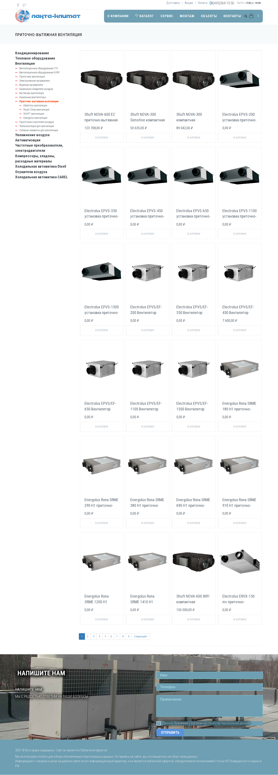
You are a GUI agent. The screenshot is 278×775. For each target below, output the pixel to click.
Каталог (144, 16)
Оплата (202, 3)
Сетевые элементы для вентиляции (38, 130)
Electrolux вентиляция (35, 105)
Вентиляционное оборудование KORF (39, 72)
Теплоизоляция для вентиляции (36, 126)
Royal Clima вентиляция (36, 109)
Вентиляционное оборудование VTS (38, 68)
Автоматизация (27, 140)
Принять (164, 723)
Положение (181, 723)
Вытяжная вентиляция (31, 93)
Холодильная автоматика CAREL (41, 177)
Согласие (197, 723)
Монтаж (187, 16)
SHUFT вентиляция (33, 113)
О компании (118, 16)
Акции (189, 3)
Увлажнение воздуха (32, 135)
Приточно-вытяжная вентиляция (38, 101)
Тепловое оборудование (35, 58)
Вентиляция (25, 63)
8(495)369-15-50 (222, 3)
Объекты (209, 16)
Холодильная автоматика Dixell (40, 166)
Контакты (232, 16)
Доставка (173, 3)
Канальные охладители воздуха (36, 89)
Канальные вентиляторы (32, 97)
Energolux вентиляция (35, 117)
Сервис (167, 16)
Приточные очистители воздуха (36, 122)
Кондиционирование (32, 53)
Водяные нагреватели (31, 84)
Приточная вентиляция (32, 76)
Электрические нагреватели (34, 80)
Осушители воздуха (31, 172)
